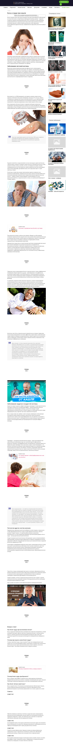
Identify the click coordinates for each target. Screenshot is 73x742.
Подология (13, 7)
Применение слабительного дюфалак (56, 135)
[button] (64, 2)
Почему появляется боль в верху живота (29, 669)
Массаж (30, 7)
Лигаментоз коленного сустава (55, 71)
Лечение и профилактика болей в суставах (30, 228)
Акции (50, 7)
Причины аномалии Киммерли (55, 114)
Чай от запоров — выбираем (54, 178)
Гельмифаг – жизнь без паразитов (56, 191)
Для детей (36, 7)
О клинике (44, 7)
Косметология (21, 7)
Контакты (57, 7)
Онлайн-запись (66, 7)
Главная (6, 7)
